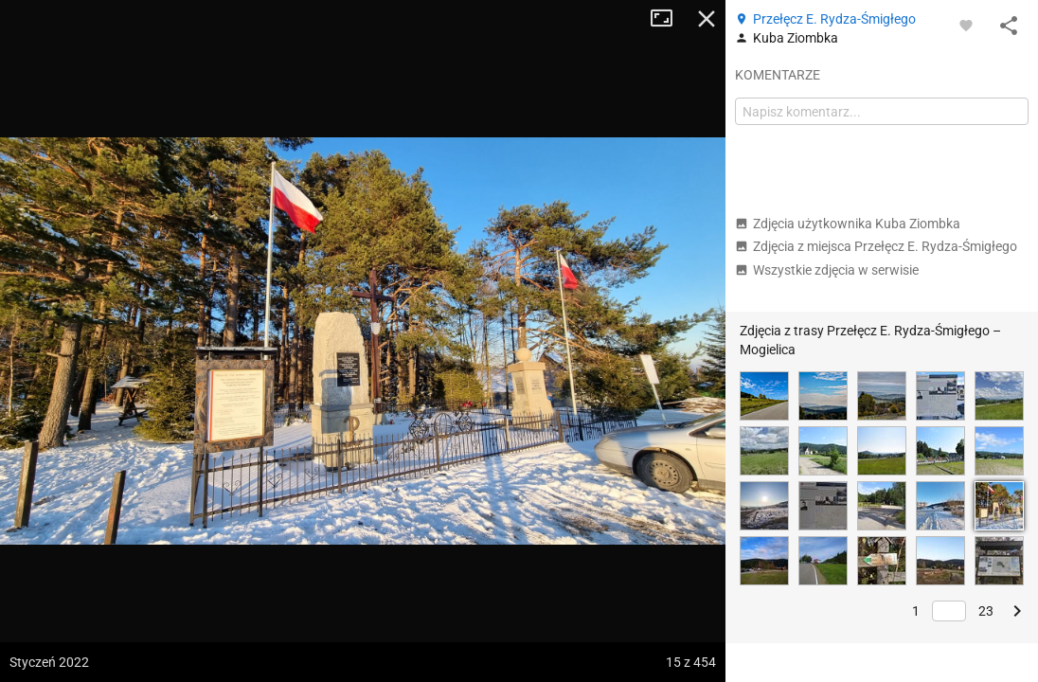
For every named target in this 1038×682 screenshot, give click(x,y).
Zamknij (706, 19)
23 (985, 611)
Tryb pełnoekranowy (669, 19)
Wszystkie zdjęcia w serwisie (827, 270)
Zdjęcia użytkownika (847, 223)
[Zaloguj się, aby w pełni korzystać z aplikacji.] (966, 24)
